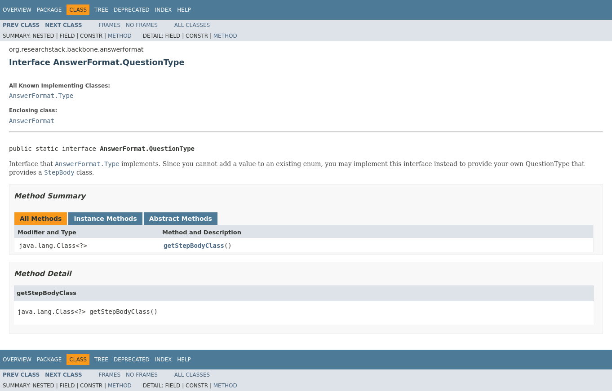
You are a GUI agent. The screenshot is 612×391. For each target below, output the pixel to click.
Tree (101, 10)
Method (120, 36)
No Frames (142, 25)
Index (163, 10)
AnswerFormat (31, 120)
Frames (110, 25)
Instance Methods (105, 218)
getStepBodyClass (194, 245)
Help (184, 10)
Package (49, 10)
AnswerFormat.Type (41, 95)
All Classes (192, 25)
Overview (17, 10)
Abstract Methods (180, 218)
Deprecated (132, 10)
